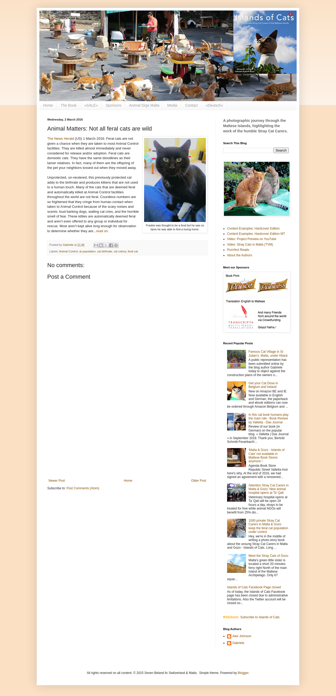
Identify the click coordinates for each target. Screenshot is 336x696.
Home (48, 105)
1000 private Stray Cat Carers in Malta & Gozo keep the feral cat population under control (268, 526)
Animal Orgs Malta (144, 105)
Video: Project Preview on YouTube (251, 239)
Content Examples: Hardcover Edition (253, 228)
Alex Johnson (241, 636)
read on (102, 231)
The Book (68, 105)
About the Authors (239, 255)
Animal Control (68, 251)
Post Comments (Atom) (82, 488)
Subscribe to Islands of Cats (259, 617)
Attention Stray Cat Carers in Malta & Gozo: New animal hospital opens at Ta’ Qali (269, 489)
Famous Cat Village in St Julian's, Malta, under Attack (268, 353)
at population (87, 251)
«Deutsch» (214, 105)
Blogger (243, 673)
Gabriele (238, 643)
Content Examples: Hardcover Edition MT (256, 234)
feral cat (133, 251)
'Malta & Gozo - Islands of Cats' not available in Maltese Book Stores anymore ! (267, 455)
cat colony (120, 251)
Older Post (198, 480)
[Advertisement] (127, 435)
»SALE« (91, 105)
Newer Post (57, 480)
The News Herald (60, 139)
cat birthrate (104, 251)
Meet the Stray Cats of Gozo (268, 556)
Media (172, 105)
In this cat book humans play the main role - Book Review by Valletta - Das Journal (268, 418)
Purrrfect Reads (238, 250)
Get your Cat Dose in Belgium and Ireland (263, 385)
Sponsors (113, 105)
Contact (191, 105)
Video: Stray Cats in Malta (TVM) (250, 244)
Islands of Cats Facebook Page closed (254, 587)
